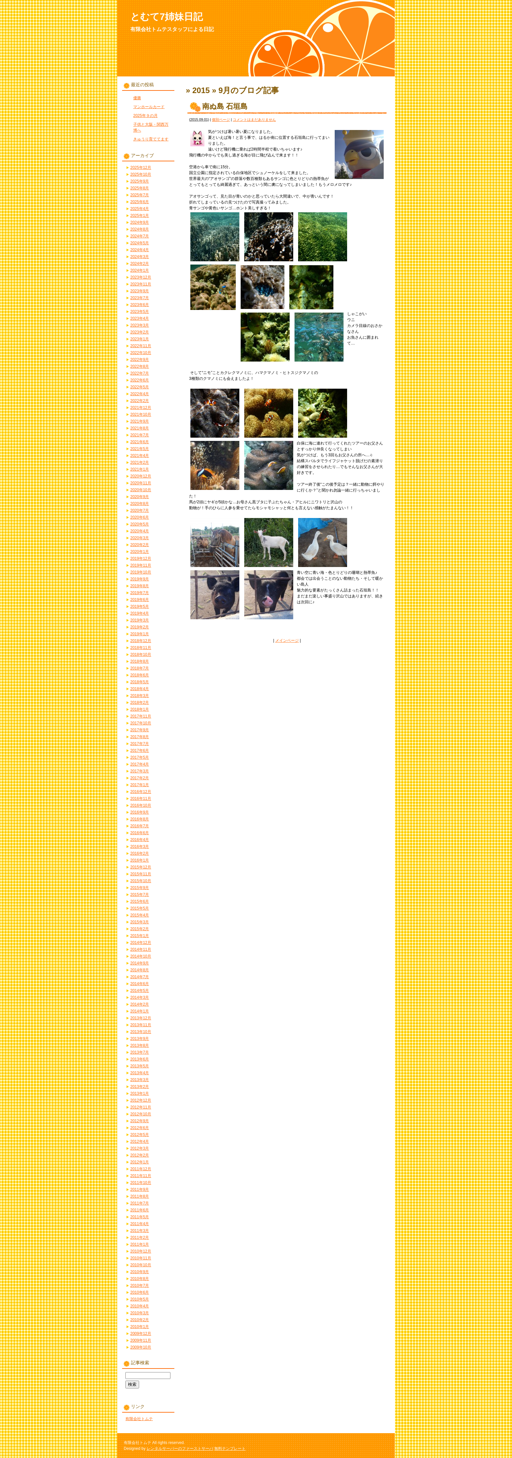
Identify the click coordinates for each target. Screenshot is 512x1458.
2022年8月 (139, 366)
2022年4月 (139, 394)
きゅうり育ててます (150, 139)
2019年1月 (139, 634)
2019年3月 (139, 620)
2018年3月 (139, 695)
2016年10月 (140, 805)
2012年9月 (139, 1121)
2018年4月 (139, 689)
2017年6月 (139, 750)
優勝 (137, 98)
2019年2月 (139, 627)
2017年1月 (139, 785)
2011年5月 (139, 1217)
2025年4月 (139, 208)
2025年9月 (139, 181)
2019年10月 (140, 572)
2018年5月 (139, 682)
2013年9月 (139, 1038)
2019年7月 (139, 593)
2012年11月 (140, 1107)
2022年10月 (140, 352)
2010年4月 (139, 1306)
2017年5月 (139, 757)
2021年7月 (139, 435)
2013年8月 (139, 1045)
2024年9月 (139, 222)
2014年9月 (139, 963)
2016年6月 (139, 833)
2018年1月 (139, 709)
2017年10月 (140, 723)
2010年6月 (139, 1292)
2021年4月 (139, 455)
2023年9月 (139, 291)
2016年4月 (139, 839)
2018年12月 (140, 641)
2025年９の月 (145, 115)
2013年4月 (139, 1073)
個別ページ (221, 120)
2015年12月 (140, 867)
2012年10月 (140, 1114)
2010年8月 (139, 1278)
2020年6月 (139, 517)
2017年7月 (139, 743)
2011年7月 (139, 1203)
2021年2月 (139, 462)
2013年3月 (139, 1079)
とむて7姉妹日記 (166, 16)
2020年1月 (139, 551)
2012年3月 (139, 1148)
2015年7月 (139, 894)
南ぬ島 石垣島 (225, 106)
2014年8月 (139, 970)
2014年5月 (139, 990)
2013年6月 (139, 1059)
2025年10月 (140, 174)
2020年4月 (139, 531)
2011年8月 (139, 1196)
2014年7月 (139, 977)
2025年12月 (140, 167)
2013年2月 (139, 1086)
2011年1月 (139, 1244)
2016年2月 (139, 853)
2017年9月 (139, 730)
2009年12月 (140, 1333)
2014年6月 (139, 983)
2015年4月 (139, 915)
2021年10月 (140, 414)
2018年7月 (139, 668)
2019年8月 (139, 586)
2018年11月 (140, 647)
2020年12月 (140, 476)
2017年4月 (139, 764)
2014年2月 (139, 1004)
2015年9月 (139, 887)
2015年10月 (140, 881)
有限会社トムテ (139, 1419)
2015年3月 (139, 922)
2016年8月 (139, 819)
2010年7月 (139, 1285)
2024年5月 (139, 243)
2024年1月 (139, 270)
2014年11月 (140, 949)
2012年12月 (140, 1100)
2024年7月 (139, 236)
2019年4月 (139, 613)
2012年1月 (139, 1162)
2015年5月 (139, 908)
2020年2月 (139, 545)
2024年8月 (139, 229)
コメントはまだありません (254, 120)
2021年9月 (139, 421)
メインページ (287, 640)
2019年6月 (139, 599)
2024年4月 (139, 250)
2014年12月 (140, 942)
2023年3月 (139, 325)
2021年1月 (139, 469)
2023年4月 (139, 318)
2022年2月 (139, 400)
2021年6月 (139, 442)
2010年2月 (139, 1320)
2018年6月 (139, 675)
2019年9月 (139, 579)
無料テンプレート (230, 1448)
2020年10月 (140, 490)
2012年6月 (139, 1128)
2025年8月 (139, 188)
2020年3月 (139, 538)
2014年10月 (140, 956)
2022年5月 (139, 387)
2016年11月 (140, 798)
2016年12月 (140, 791)
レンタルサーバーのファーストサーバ (180, 1448)
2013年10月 (140, 1031)
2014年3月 (139, 997)
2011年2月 (139, 1237)
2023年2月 (139, 332)
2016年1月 (139, 860)
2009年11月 (140, 1340)
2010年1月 (139, 1326)
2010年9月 (139, 1272)
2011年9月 (139, 1189)
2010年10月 (140, 1265)
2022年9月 (139, 359)
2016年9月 (139, 812)
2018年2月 (139, 702)
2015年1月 (139, 935)
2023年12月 (140, 277)
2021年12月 (140, 407)
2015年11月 (140, 874)
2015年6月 (139, 901)
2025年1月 (139, 215)
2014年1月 (139, 1011)
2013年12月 (140, 1018)
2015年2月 (139, 929)
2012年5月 (139, 1134)
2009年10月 (140, 1347)
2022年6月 (139, 380)
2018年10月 (140, 654)
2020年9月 (139, 496)
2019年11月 (140, 565)
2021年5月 (139, 448)
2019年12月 (140, 558)
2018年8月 (139, 661)
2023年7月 (139, 298)
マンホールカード (149, 107)
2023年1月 (139, 339)
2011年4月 (139, 1224)
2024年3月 (139, 256)
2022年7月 (139, 373)
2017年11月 (140, 716)
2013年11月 (140, 1025)
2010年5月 (139, 1299)
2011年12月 (140, 1169)
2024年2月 (139, 263)
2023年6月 (139, 304)
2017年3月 (139, 771)
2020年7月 (139, 510)
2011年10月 (140, 1182)
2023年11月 (140, 284)
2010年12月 (140, 1251)
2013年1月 (139, 1093)
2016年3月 (139, 846)
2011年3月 (139, 1230)
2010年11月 (140, 1258)
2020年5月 (139, 524)
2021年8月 (139, 428)
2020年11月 (140, 483)
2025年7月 (139, 195)
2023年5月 (139, 311)
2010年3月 (139, 1313)
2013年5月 (139, 1066)
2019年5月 (139, 606)
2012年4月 (139, 1141)
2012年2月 (139, 1155)
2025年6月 (139, 202)
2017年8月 (139, 737)
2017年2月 (139, 778)
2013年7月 (139, 1052)
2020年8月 (139, 503)
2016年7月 (139, 826)
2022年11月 (140, 346)
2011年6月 (139, 1210)
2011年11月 (140, 1176)
